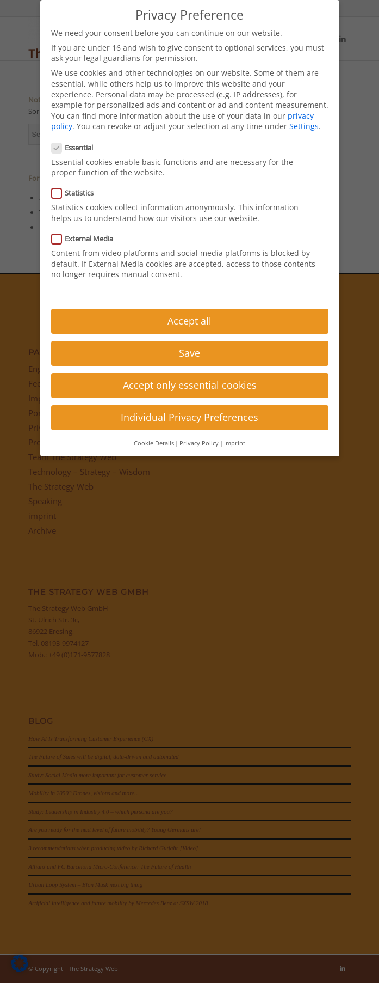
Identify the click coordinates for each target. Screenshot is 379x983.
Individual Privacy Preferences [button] (189, 417)
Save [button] (189, 352)
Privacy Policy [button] (199, 443)
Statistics (77, 193)
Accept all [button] (189, 320)
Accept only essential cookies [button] (190, 385)
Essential (77, 147)
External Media (87, 238)
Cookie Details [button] (154, 443)
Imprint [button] (234, 443)
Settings (304, 126)
